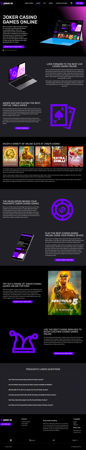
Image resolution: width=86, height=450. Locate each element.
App (44, 3)
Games (38, 3)
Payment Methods (61, 3)
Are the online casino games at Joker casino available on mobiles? (30, 384)
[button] (43, 379)
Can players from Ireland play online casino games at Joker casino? (31, 405)
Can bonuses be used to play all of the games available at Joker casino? (32, 395)
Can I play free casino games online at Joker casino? (26, 379)
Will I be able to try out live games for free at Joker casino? (28, 390)
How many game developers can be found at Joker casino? (28, 400)
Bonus (51, 3)
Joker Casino (29, 3)
